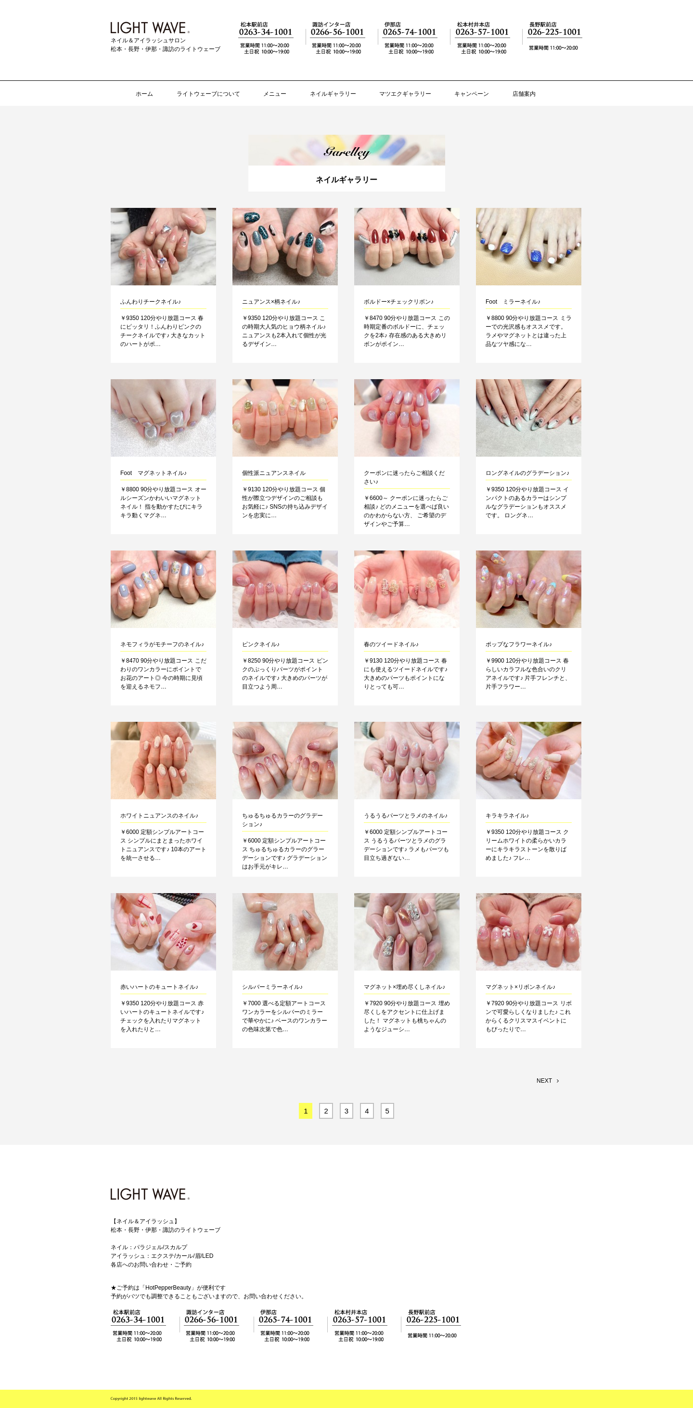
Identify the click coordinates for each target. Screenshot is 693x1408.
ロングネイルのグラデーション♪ (527, 473)
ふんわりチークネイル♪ (150, 301)
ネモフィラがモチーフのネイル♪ (162, 644)
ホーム (144, 93)
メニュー (274, 93)
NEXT (548, 1080)
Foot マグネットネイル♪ (153, 473)
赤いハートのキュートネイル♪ (159, 987)
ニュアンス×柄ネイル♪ (271, 301)
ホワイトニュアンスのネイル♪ (159, 815)
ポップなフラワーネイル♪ (519, 644)
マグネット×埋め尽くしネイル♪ (404, 987)
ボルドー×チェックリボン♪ (399, 301)
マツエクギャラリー (405, 93)
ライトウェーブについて (208, 93)
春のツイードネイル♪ (391, 644)
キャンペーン (471, 93)
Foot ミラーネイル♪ (513, 301)
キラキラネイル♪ (507, 815)
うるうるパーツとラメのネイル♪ (406, 815)
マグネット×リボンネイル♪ (520, 987)
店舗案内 (524, 93)
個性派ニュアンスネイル (274, 473)
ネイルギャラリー (333, 93)
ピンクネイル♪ (261, 644)
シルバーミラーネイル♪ (272, 987)
